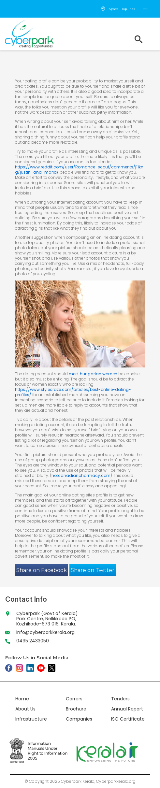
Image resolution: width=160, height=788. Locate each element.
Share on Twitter (92, 570)
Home (22, 698)
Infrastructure (31, 719)
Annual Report (127, 709)
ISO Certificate (128, 719)
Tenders (120, 698)
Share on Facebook (41, 570)
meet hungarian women (93, 374)
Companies (79, 719)
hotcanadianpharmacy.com (80, 475)
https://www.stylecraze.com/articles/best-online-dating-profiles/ (73, 392)
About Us (25, 709)
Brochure (76, 709)
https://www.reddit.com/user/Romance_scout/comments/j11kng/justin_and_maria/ (79, 169)
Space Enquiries (118, 9)
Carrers (74, 698)
